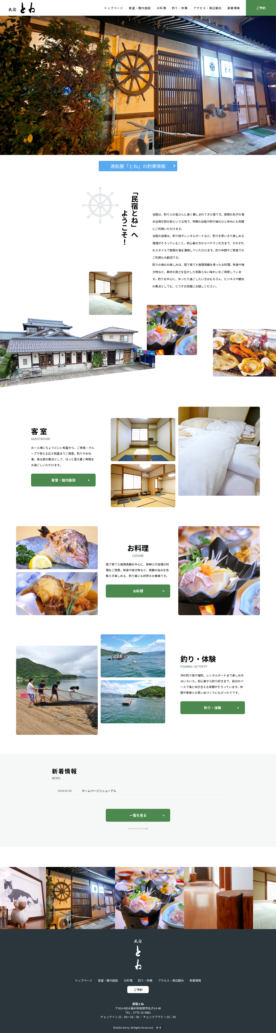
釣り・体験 (180, 8)
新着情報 (234, 8)
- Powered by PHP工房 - (138, 832)
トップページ (113, 8)
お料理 (161, 8)
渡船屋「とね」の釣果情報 (138, 166)
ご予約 (260, 8)
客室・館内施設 (140, 8)
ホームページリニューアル (99, 795)
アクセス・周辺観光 (207, 8)
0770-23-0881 (142, 1012)
